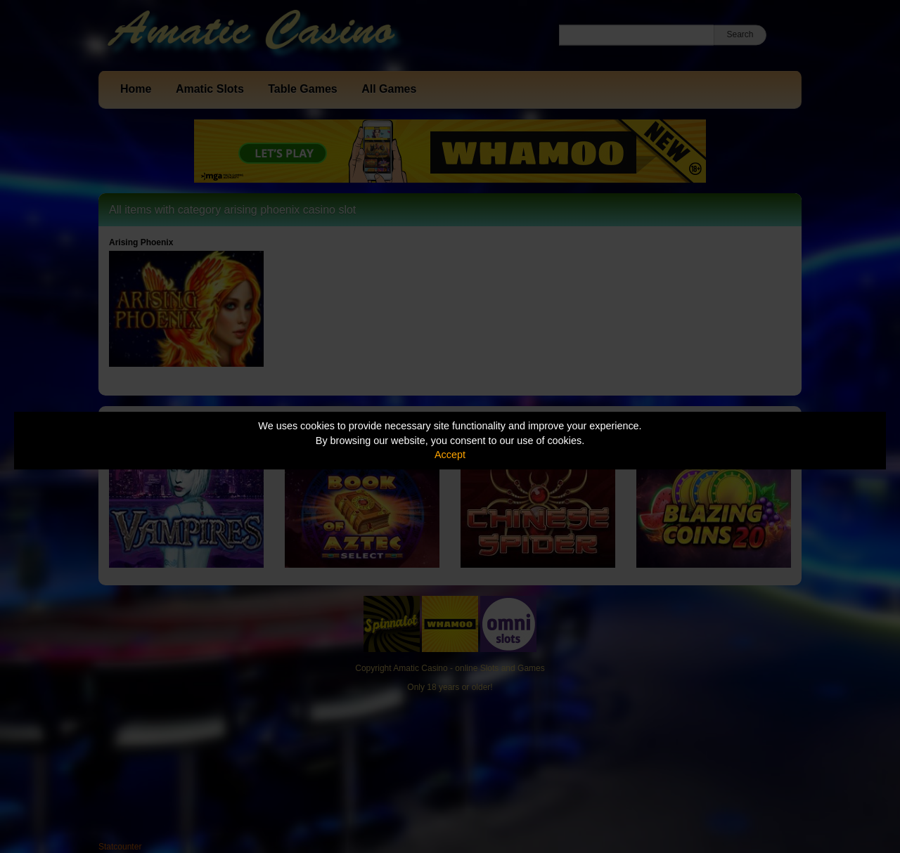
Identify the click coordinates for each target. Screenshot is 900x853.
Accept (450, 454)
